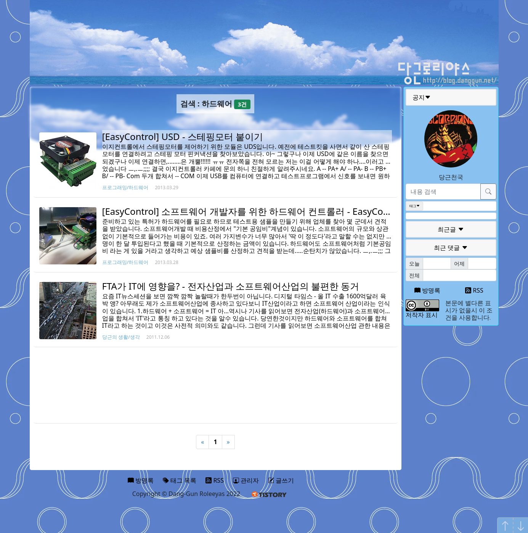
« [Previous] (202, 442)
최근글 (451, 229)
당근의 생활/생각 (121, 336)
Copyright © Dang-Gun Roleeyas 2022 (186, 494)
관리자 (246, 480)
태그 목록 (179, 480)
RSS (474, 290)
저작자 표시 (422, 315)
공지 (421, 97)
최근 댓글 (450, 247)
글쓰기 (281, 480)
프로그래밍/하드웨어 (125, 187)
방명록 (427, 290)
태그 (414, 206)
